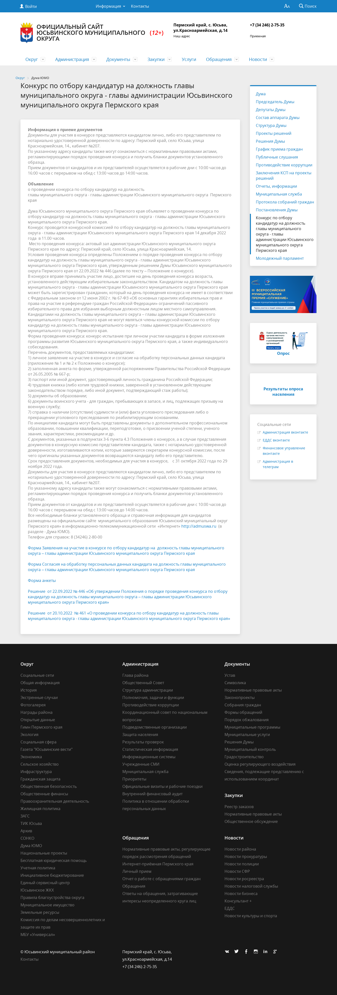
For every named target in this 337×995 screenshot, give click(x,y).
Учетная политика (37, 868)
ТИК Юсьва (31, 823)
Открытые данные (37, 719)
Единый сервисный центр (45, 882)
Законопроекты (240, 697)
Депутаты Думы (270, 109)
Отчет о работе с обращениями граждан (161, 878)
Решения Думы (270, 141)
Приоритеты (134, 779)
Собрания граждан (243, 705)
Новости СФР (237, 871)
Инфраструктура (36, 771)
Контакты (140, 6)
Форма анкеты (42, 580)
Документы (118, 59)
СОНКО (27, 838)
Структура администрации (147, 690)
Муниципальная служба (279, 194)
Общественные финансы (44, 793)
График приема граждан (279, 149)
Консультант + (238, 901)
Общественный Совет (143, 682)
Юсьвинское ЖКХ (37, 890)
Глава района (135, 675)
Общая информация (40, 682)
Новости (258, 59)
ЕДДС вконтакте (276, 440)
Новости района (240, 849)
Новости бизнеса (241, 893)
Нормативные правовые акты (253, 690)
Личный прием (136, 871)
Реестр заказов (239, 806)
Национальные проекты (43, 853)
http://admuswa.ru (198, 526)
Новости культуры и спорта (251, 915)
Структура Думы (271, 125)
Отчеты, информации (276, 186)
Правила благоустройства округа (52, 897)
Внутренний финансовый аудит (152, 793)
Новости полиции (242, 864)
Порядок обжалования (247, 719)
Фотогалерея (33, 705)
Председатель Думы (275, 101)
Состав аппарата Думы (278, 117)
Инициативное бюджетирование (52, 875)
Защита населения (140, 734)
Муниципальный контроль (250, 749)
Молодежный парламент (280, 258)
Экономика (31, 756)
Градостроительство (244, 756)
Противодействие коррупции (284, 165)
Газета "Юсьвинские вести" (46, 749)
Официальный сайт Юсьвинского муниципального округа (92, 32)
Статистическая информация (150, 749)
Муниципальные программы (252, 727)
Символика (235, 682)
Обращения (219, 59)
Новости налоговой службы (251, 886)
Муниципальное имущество (47, 905)
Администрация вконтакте (285, 432)
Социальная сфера (38, 742)
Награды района (36, 712)
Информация (108, 6)
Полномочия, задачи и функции (153, 697)
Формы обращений (243, 712)
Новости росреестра (244, 878)
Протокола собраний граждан (285, 202)
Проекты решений (273, 133)
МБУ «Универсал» (37, 934)
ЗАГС (25, 816)
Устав (230, 675)
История (28, 690)
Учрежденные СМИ (140, 764)
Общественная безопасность (48, 786)
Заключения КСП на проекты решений (283, 175)
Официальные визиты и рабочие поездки (162, 786)
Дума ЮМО (31, 845)
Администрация (72, 59)
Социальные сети (37, 675)
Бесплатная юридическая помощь (53, 860)
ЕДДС (230, 908)
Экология (29, 734)
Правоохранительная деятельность (54, 801)
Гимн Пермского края (41, 727)
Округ (31, 59)
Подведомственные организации (154, 727)
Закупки (156, 59)
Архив (26, 831)
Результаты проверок (143, 742)
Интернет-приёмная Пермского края (157, 864)
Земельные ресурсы (39, 912)
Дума (261, 94)
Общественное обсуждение (251, 821)
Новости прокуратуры (246, 856)
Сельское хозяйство (39, 764)
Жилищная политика (40, 808)
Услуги (189, 59)
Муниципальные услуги (247, 734)
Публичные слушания (277, 157)
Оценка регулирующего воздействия (260, 764)
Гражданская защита (40, 779)
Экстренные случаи (39, 697)
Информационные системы (148, 756)
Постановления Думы (277, 210)
